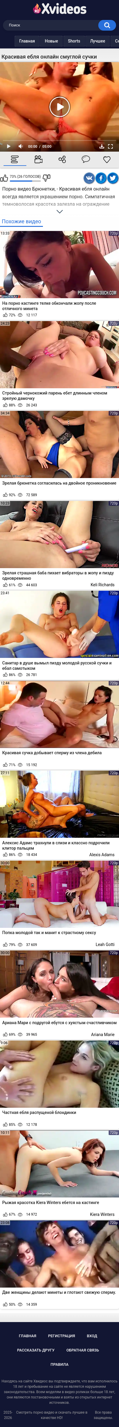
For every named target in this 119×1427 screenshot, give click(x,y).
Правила (60, 1364)
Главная (15, 41)
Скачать (101, 146)
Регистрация (61, 1336)
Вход (92, 1336)
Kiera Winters (102, 1214)
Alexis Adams (102, 854)
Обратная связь (82, 1350)
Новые (39, 41)
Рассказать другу (36, 1350)
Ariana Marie (103, 1034)
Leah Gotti (105, 944)
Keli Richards (103, 584)
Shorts (62, 41)
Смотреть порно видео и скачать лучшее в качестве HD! (52, 1415)
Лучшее (85, 41)
